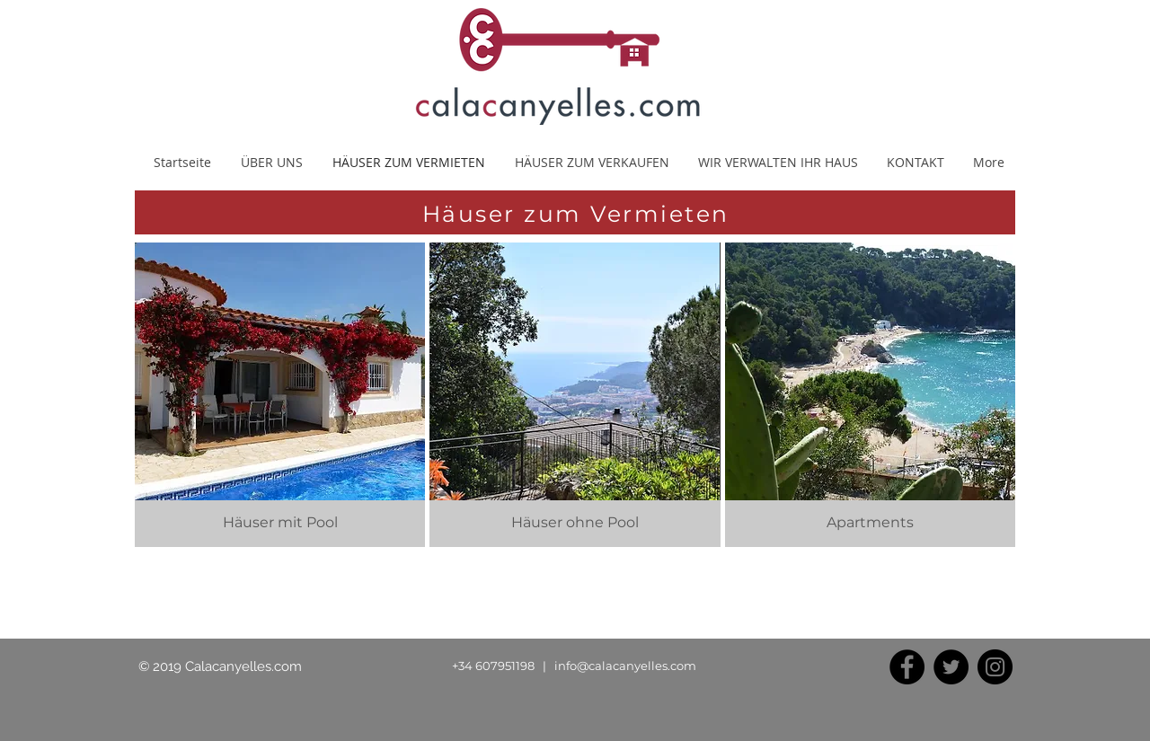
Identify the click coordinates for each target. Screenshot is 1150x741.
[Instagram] (995, 666)
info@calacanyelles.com (625, 665)
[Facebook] (906, 666)
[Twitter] (951, 666)
